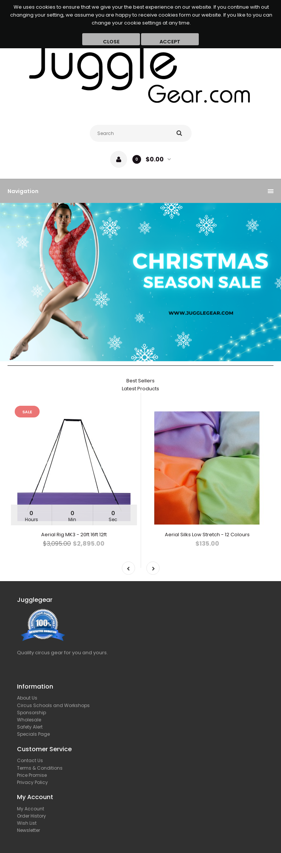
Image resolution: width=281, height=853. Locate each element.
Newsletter (28, 830)
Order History (31, 816)
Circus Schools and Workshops (53, 705)
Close (111, 41)
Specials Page (33, 734)
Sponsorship (31, 712)
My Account (30, 808)
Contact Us (30, 760)
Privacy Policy (32, 782)
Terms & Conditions (40, 768)
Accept (170, 41)
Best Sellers (140, 380)
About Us (27, 698)
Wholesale (29, 719)
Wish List (27, 823)
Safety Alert (30, 727)
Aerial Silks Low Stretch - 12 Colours (207, 534)
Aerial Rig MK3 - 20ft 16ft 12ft (74, 534)
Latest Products (140, 388)
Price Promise (32, 775)
